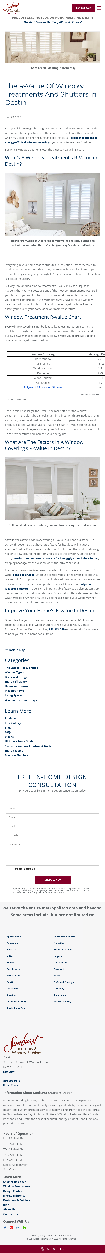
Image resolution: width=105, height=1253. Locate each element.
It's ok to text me (24, 868)
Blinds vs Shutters (16, 755)
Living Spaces (14, 695)
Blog (8, 727)
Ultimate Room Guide (19, 741)
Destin (10, 982)
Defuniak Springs (64, 982)
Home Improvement (18, 686)
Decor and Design (16, 677)
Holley (10, 962)
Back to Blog (15, 650)
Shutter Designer (14, 1182)
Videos (9, 737)
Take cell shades (23, 575)
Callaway (59, 988)
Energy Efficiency (16, 681)
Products (10, 718)
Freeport (59, 969)
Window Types (14, 672)
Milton (10, 956)
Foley (57, 975)
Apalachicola (14, 936)
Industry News (14, 691)
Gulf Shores (60, 962)
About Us (9, 1209)
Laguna (58, 956)
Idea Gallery (13, 723)
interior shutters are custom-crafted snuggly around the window (55, 558)
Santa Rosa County (18, 1008)
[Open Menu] (99, 8)
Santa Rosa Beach (64, 936)
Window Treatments (16, 1186)
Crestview (12, 988)
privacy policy (37, 892)
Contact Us (10, 1214)
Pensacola (13, 943)
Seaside (11, 995)
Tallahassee (61, 995)
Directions (10, 1071)
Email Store (10, 1085)
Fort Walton (13, 975)
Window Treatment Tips (21, 700)
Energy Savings (15, 750)
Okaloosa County (17, 1001)
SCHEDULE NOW (52, 879)
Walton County (62, 1001)
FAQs (8, 732)
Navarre (11, 949)
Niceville (59, 943)
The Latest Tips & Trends (21, 668)
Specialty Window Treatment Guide (28, 746)
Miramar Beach (63, 949)
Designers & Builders (16, 1200)
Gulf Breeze (13, 969)
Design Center (12, 1191)
